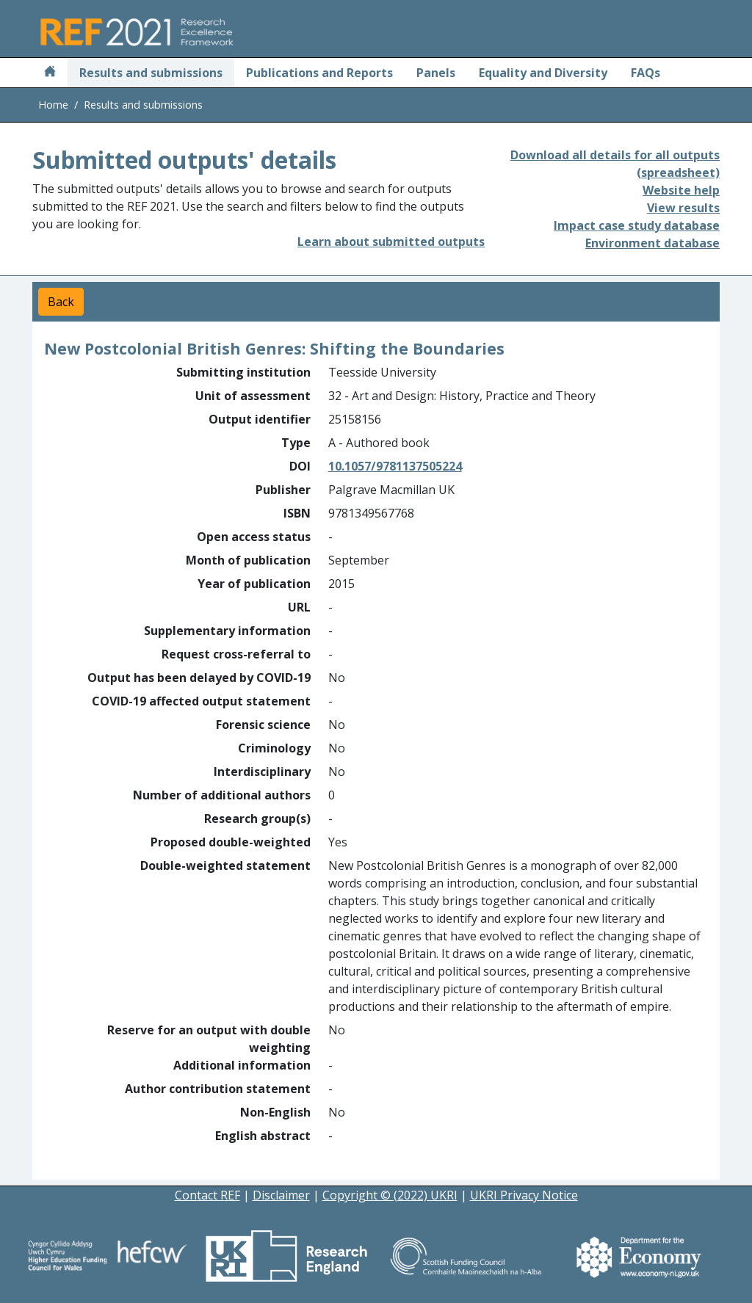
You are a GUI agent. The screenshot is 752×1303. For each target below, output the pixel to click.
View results (683, 208)
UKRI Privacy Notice (524, 1195)
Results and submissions (151, 73)
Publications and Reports (319, 73)
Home (53, 105)
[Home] (50, 72)
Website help (681, 190)
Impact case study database (637, 225)
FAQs (645, 73)
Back (61, 302)
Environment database (652, 243)
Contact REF (207, 1195)
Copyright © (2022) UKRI (390, 1195)
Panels (435, 73)
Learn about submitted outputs (391, 241)
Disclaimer (281, 1195)
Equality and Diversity (543, 73)
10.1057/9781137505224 (395, 466)
